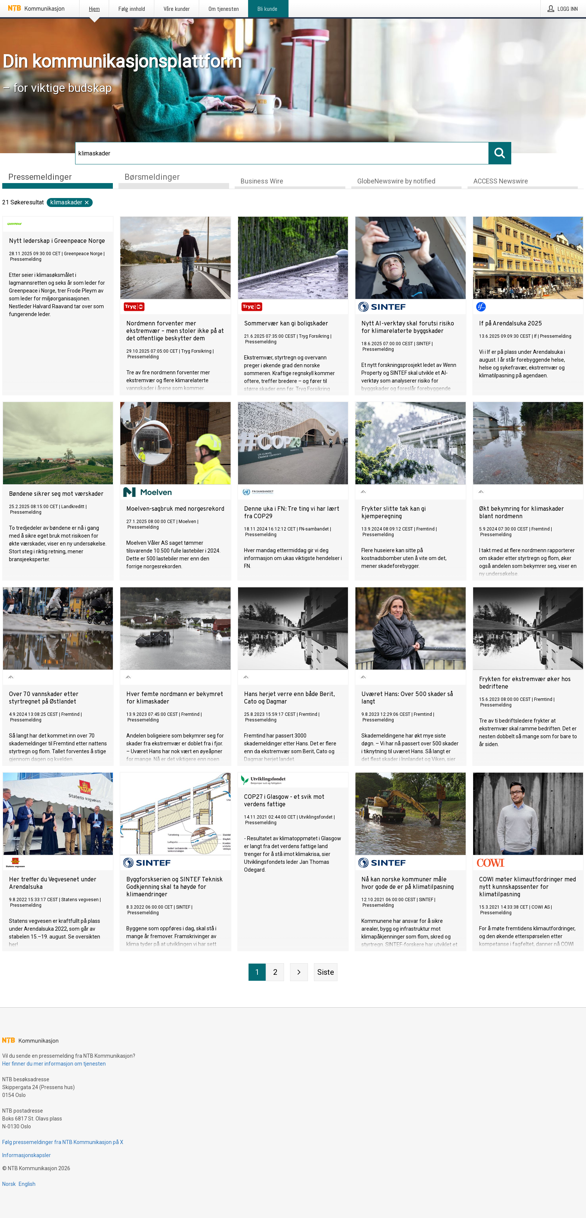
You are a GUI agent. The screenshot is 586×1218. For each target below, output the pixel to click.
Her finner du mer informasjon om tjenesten (54, 1064)
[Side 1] (257, 972)
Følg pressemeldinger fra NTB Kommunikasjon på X (62, 1142)
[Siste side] (325, 972)
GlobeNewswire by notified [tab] (396, 181)
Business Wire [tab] (262, 181)
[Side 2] (275, 972)
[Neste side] (299, 972)
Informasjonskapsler (26, 1155)
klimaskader (70, 202)
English (27, 1184)
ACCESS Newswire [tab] (501, 181)
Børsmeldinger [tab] (152, 177)
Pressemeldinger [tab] (40, 177)
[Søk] (282, 153)
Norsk (9, 1184)
